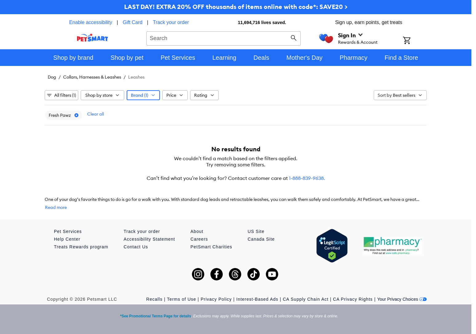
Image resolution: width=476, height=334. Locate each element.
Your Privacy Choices (402, 299)
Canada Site (261, 239)
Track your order (171, 22)
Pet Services (68, 231)
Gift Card (132, 22)
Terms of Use (181, 299)
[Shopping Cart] (415, 41)
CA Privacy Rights (353, 299)
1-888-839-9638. (307, 178)
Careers (199, 239)
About (196, 231)
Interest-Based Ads (257, 299)
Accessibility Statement (149, 239)
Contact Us (136, 246)
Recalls (154, 299)
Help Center (67, 239)
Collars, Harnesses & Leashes (92, 77)
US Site (256, 231)
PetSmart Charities (211, 246)
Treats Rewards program (81, 246)
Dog (52, 77)
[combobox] (223, 37)
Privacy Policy (216, 299)
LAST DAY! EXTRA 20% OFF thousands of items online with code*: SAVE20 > (236, 6)
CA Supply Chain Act (305, 299)
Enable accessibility (90, 22)
